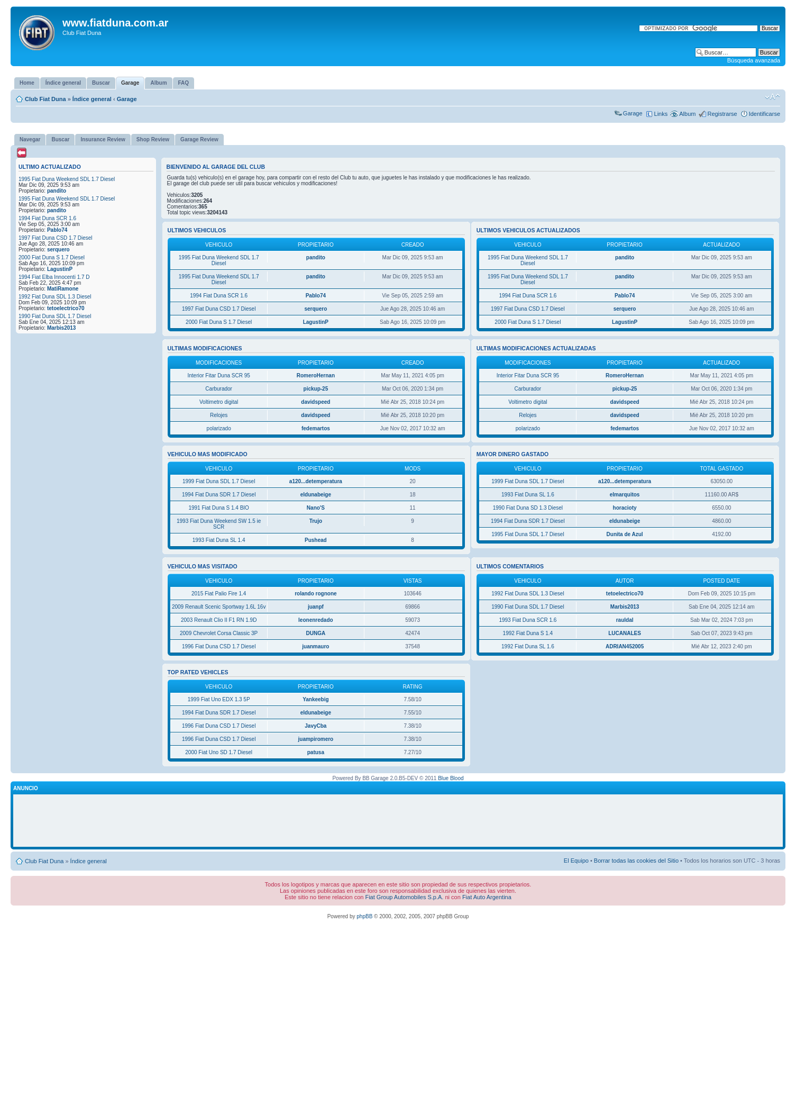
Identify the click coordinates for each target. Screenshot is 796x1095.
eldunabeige (315, 494)
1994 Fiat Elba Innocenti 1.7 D (54, 277)
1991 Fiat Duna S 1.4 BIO (218, 508)
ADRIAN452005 (625, 646)
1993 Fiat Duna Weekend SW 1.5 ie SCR (219, 524)
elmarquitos (625, 494)
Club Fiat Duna (45, 99)
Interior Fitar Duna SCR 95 (218, 375)
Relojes (218, 415)
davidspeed (315, 402)
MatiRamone (62, 289)
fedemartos (315, 428)
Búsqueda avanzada (753, 60)
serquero (58, 249)
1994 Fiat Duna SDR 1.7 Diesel (219, 494)
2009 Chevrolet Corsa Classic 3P (219, 633)
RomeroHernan (316, 375)
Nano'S (316, 508)
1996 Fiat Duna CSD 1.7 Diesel (219, 646)
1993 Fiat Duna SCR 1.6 (527, 620)
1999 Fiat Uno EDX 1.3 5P (219, 699)
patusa (315, 752)
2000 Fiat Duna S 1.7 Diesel (52, 257)
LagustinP (59, 269)
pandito (56, 191)
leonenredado (315, 620)
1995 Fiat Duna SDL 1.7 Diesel (527, 534)
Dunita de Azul (625, 534)
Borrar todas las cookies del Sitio (636, 860)
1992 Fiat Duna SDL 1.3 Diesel (55, 297)
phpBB (364, 916)
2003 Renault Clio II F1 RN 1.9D (219, 620)
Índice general (92, 99)
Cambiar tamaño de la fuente (772, 97)
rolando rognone (315, 593)
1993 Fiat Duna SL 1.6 (527, 494)
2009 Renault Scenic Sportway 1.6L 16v (219, 607)
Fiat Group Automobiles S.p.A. (404, 897)
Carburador (218, 389)
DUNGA (316, 633)
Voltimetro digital (218, 402)
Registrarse (722, 114)
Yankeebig (315, 699)
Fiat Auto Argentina (486, 897)
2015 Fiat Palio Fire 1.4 (218, 593)
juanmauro (315, 646)
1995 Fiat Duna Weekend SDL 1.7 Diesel (67, 179)
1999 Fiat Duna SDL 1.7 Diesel (218, 481)
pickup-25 (316, 389)
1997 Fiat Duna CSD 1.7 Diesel (56, 238)
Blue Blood (450, 778)
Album (687, 114)
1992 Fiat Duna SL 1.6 (527, 646)
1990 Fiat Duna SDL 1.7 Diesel (55, 316)
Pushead (316, 540)
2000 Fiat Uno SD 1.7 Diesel (218, 752)
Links (661, 114)
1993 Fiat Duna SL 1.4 (219, 540)
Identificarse (764, 114)
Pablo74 (57, 230)
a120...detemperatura (315, 481)
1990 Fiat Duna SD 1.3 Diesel (528, 508)
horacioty (625, 508)
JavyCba (315, 726)
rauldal (625, 620)
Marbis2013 (61, 328)
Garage (127, 99)
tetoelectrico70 (66, 308)
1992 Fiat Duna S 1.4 (528, 633)
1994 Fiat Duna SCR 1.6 (47, 218)
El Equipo (576, 860)
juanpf (316, 607)
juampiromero (316, 739)
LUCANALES (624, 633)
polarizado (219, 428)
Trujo (315, 521)
